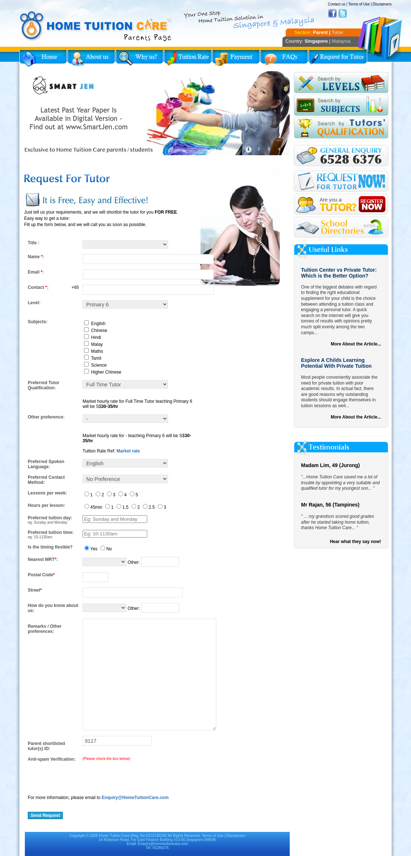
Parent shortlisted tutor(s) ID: (46, 746)
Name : (36, 256)
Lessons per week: (47, 493)
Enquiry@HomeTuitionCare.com (135, 797)
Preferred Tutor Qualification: (43, 385)
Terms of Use (359, 4)
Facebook (332, 13)
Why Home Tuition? (139, 58)
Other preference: (46, 417)
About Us (91, 58)
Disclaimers (382, 4)
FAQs (284, 58)
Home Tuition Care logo (96, 26)
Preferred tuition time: (50, 532)
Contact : (38, 287)
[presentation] (83, 776)
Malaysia (341, 41)
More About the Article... (356, 344)
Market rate (128, 451)
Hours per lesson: (46, 505)
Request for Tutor (338, 58)
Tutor (337, 32)
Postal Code (41, 574)
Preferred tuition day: (50, 517)
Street (35, 590)
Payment (236, 58)
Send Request (45, 815)
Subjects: (37, 321)
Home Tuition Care (114, 836)
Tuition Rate (188, 58)
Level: (34, 302)
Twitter (342, 13)
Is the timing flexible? (50, 547)
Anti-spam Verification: (52, 759)
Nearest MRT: (43, 559)
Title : (33, 242)
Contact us (336, 4)
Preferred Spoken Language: (46, 464)
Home (43, 58)
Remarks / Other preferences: (45, 629)
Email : (36, 272)
